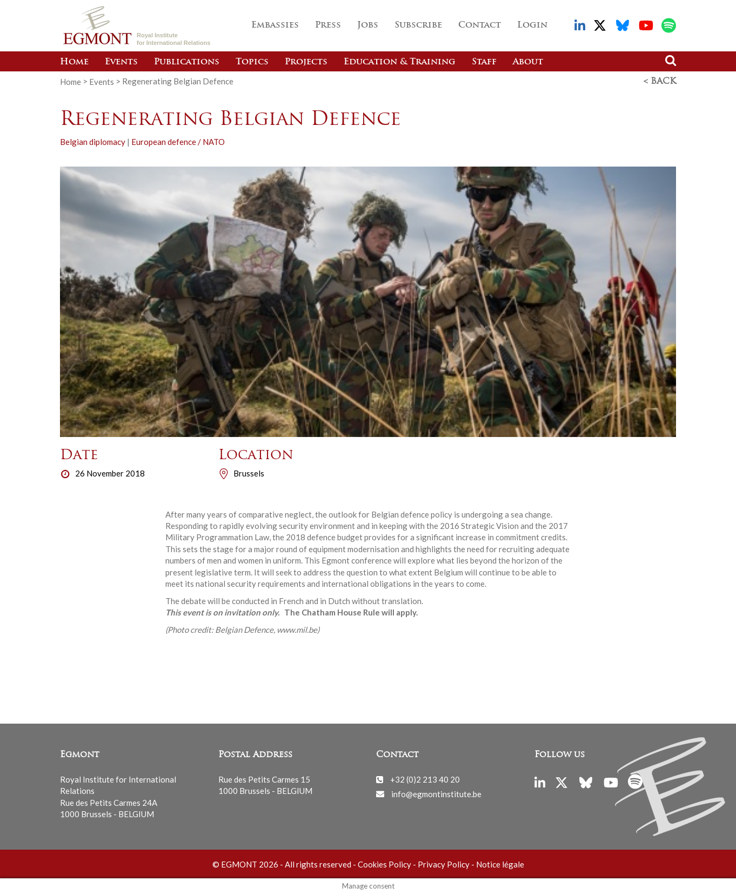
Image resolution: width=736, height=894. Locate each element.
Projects (306, 62)
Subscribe (418, 25)
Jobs (367, 25)
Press (328, 25)
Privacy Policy (444, 864)
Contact (479, 25)
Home (74, 62)
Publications (186, 62)
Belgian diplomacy (92, 142)
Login (532, 25)
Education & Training (400, 62)
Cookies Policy (384, 864)
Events (121, 62)
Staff (484, 62)
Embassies (275, 25)
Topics (252, 62)
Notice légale (500, 864)
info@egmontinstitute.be (436, 793)
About (528, 62)
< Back (660, 81)
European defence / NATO (178, 142)
